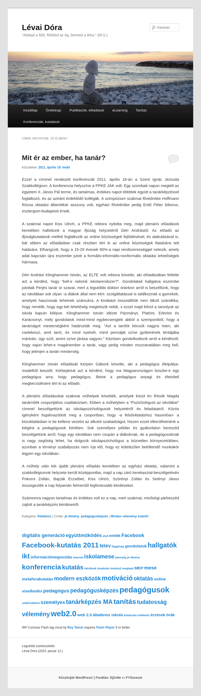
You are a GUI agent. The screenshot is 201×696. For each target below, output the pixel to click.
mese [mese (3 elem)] (150, 567)
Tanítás (141, 110)
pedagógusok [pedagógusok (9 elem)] (144, 589)
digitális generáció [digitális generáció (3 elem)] (43, 535)
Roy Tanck (75, 627)
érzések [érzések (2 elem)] (157, 615)
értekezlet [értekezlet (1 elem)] (130, 615)
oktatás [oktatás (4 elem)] (143, 578)
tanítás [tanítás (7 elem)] (125, 602)
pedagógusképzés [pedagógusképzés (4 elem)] (94, 590)
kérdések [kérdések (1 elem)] (90, 568)
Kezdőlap (30, 110)
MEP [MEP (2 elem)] (139, 568)
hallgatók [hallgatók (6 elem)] (162, 545)
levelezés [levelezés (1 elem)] (103, 568)
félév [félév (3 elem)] (105, 545)
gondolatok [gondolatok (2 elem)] (136, 546)
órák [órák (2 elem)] (170, 615)
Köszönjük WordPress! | (84, 678)
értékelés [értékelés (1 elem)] (143, 615)
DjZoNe (115, 678)
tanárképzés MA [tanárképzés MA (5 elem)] (89, 601)
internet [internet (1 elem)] (78, 557)
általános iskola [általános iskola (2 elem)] (108, 615)
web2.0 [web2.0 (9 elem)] (63, 613)
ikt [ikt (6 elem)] (26, 556)
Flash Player (105, 627)
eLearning (119, 110)
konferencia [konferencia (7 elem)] (41, 567)
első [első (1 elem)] (105, 535)
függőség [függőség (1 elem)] (117, 546)
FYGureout (134, 678)
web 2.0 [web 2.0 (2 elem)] (84, 615)
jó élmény (72, 516)
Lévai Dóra (42, 27)
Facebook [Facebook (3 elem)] (132, 535)
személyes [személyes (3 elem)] (53, 602)
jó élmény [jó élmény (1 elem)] (133, 557)
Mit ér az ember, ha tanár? (63, 158)
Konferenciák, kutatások (41, 122)
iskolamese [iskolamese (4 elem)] (99, 556)
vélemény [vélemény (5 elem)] (36, 614)
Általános (44, 516)
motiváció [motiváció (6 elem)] (117, 578)
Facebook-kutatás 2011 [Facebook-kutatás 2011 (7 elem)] (60, 545)
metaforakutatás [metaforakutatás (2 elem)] (37, 579)
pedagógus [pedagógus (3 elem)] (56, 590)
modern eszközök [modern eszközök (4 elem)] (77, 578)
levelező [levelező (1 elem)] (115, 568)
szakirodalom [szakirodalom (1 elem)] (31, 602)
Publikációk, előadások (86, 110)
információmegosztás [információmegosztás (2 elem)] (51, 557)
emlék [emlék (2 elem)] (115, 535)
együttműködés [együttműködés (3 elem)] (84, 535)
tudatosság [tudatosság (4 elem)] (152, 602)
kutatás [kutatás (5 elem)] (72, 567)
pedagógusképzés (94, 516)
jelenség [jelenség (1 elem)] (120, 557)
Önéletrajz (53, 110)
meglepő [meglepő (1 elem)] (128, 568)
